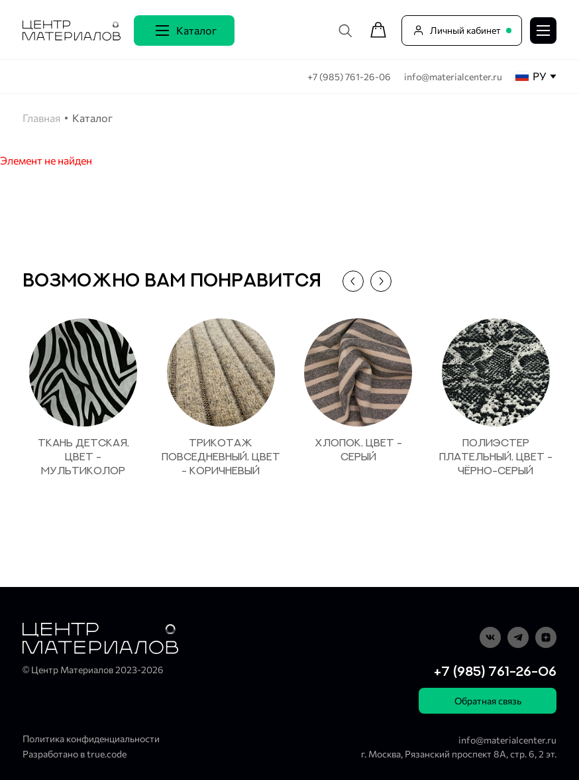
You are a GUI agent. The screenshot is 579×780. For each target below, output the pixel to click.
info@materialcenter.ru (453, 76)
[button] (353, 281)
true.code (107, 753)
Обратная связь (487, 700)
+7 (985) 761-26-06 (350, 76)
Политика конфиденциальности (91, 738)
